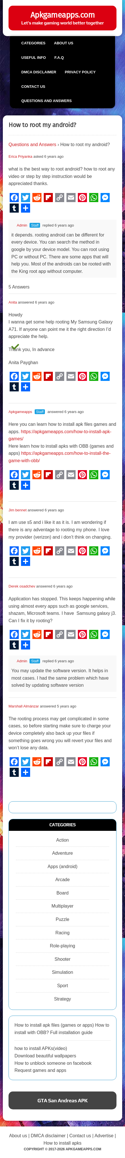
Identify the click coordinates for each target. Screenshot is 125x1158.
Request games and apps (40, 1070)
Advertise (104, 1135)
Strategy (62, 999)
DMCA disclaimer (48, 1135)
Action (62, 840)
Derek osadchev (22, 586)
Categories (33, 43)
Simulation (62, 972)
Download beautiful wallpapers (45, 1055)
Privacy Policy (80, 72)
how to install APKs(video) (40, 1048)
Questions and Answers (46, 101)
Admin (19, 225)
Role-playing (62, 945)
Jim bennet (18, 510)
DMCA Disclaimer (38, 72)
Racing (62, 932)
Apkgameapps (20, 412)
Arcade (62, 879)
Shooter (62, 959)
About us (63, 43)
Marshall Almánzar (24, 706)
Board (63, 893)
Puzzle (62, 919)
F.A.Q (59, 57)
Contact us (33, 86)
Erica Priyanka (20, 156)
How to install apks (62, 1143)
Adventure (62, 853)
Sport (62, 985)
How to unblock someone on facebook (52, 1063)
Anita (13, 302)
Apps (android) (63, 866)
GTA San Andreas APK (63, 1100)
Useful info (33, 57)
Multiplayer (62, 906)
